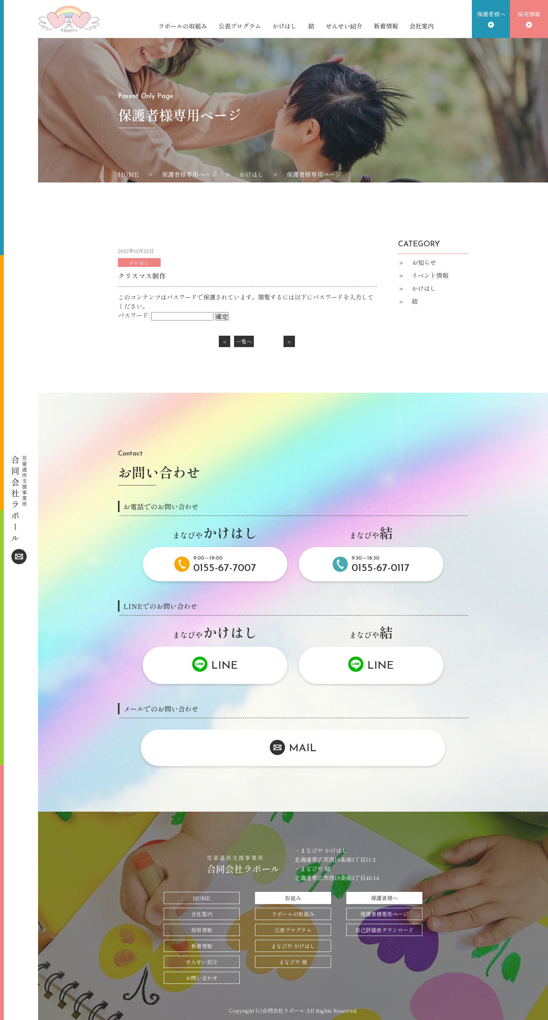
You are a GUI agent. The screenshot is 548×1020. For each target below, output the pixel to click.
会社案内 (421, 25)
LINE (224, 666)
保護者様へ (491, 14)
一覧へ (244, 341)
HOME (201, 898)
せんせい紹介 (344, 25)
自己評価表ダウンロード (384, 930)
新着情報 (386, 25)
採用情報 (529, 14)
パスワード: (165, 315)
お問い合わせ (202, 978)
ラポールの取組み (182, 25)
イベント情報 (430, 275)
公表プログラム (239, 25)
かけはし (284, 25)
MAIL (303, 749)
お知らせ (424, 262)
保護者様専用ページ (384, 914)
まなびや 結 (293, 962)
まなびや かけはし (293, 946)
